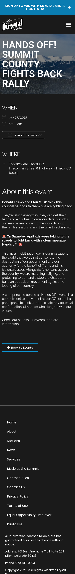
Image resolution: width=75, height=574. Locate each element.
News (11, 450)
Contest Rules (18, 478)
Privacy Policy (18, 496)
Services (13, 459)
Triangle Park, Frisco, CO (26, 164)
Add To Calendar (23, 135)
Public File (14, 524)
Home (11, 422)
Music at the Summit (23, 468)
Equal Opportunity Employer (29, 515)
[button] (68, 24)
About (12, 431)
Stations (13, 441)
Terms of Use (17, 505)
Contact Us (16, 487)
